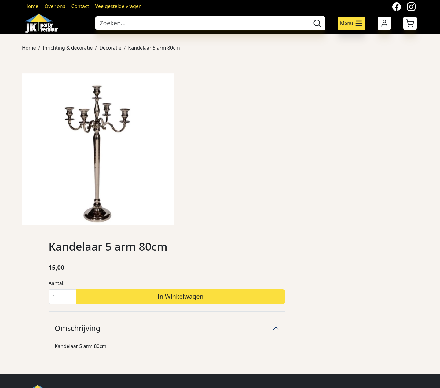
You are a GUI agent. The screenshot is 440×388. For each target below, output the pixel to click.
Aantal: (232, 117)
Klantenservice (363, 270)
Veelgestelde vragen (118, 6)
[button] (410, 23)
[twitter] (41, 365)
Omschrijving (252, 162)
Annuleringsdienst (290, 282)
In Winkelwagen (334, 131)
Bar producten (206, 294)
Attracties (201, 319)
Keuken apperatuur (212, 307)
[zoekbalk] (202, 23)
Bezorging (280, 258)
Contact (80, 6)
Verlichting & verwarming (219, 331)
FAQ (351, 282)
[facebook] (27, 365)
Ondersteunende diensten (220, 343)
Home (31, 6)
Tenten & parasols (210, 245)
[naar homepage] (56, 23)
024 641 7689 (59, 281)
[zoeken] (317, 23)
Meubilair (201, 270)
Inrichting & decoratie (67, 47)
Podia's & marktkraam (215, 258)
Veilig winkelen (286, 270)
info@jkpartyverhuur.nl (63, 288)
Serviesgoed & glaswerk (217, 282)
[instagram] (56, 365)
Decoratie (110, 47)
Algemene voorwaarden (296, 245)
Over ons (55, 6)
